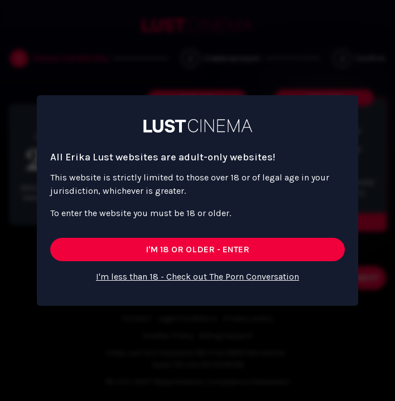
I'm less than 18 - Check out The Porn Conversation (197, 276)
